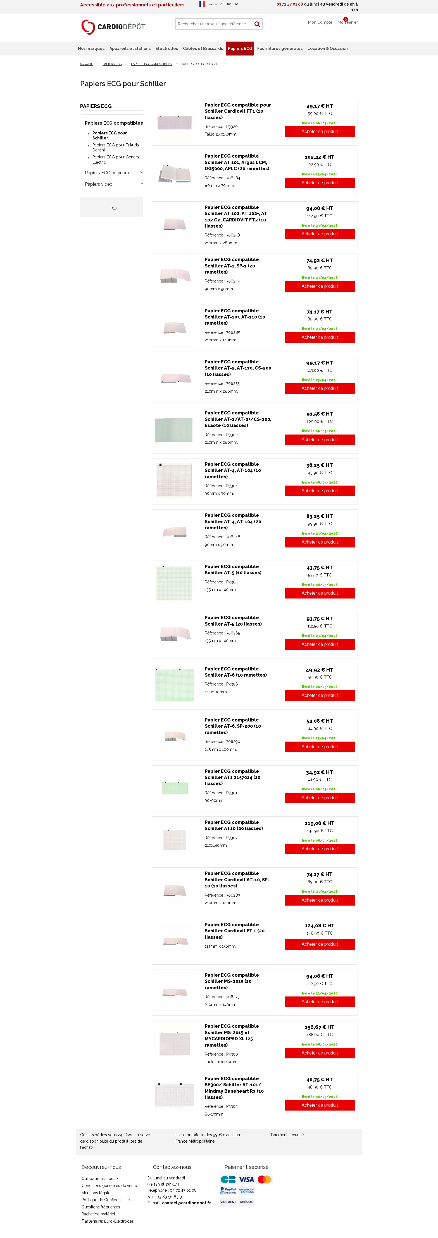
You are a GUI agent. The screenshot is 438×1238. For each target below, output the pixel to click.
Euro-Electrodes (119, 1221)
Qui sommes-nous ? (100, 1178)
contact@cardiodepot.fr (186, 1203)
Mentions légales (97, 1193)
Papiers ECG (96, 106)
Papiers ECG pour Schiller (109, 135)
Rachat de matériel (98, 1214)
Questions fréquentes (101, 1207)
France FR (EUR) (218, 4)
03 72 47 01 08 (290, 4)
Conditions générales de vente (109, 1185)
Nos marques (91, 48)
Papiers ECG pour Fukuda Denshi (115, 147)
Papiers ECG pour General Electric (116, 159)
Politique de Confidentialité (106, 1200)
